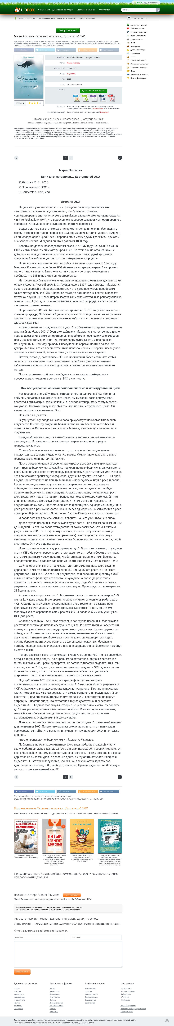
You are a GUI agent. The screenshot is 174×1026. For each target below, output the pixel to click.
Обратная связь (126, 1011)
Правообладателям (128, 1006)
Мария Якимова (73, 63)
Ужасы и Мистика (56, 1006)
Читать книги (44, 10)
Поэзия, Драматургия (138, 78)
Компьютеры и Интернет (139, 74)
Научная (52, 1000)
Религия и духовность (138, 60)
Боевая (52, 988)
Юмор (132, 71)
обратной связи (87, 1022)
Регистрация (152, 2)
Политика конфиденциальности (133, 1008)
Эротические (90, 1003)
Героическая (54, 991)
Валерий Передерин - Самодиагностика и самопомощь (26, 857)
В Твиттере (44, 50)
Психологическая (56, 1003)
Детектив (17, 991)
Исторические (19, 997)
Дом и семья (135, 53)
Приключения (135, 46)
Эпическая (53, 1011)
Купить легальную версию (94, 91)
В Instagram (66, 50)
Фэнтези (52, 1008)
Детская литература (137, 50)
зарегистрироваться (41, 910)
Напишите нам (97, 108)
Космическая (54, 997)
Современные (90, 1000)
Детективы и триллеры (62, 10)
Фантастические (91, 994)
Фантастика (104, 10)
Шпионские (18, 1008)
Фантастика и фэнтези (138, 25)
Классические (19, 1000)
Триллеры (18, 1006)
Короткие (88, 991)
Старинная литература (138, 67)
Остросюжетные (91, 997)
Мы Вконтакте (110, 50)
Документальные (136, 39)
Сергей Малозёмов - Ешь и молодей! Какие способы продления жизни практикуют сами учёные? (82, 858)
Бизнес (133, 57)
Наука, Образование (138, 36)
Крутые (17, 1003)
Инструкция (104, 112)
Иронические (19, 994)
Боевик (17, 988)
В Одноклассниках (90, 50)
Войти (139, 2)
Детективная (54, 994)
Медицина (71, 74)
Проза (132, 43)
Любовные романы (86, 10)
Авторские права (67, 30)
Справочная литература (139, 64)
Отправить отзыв (22, 972)
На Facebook (23, 50)
